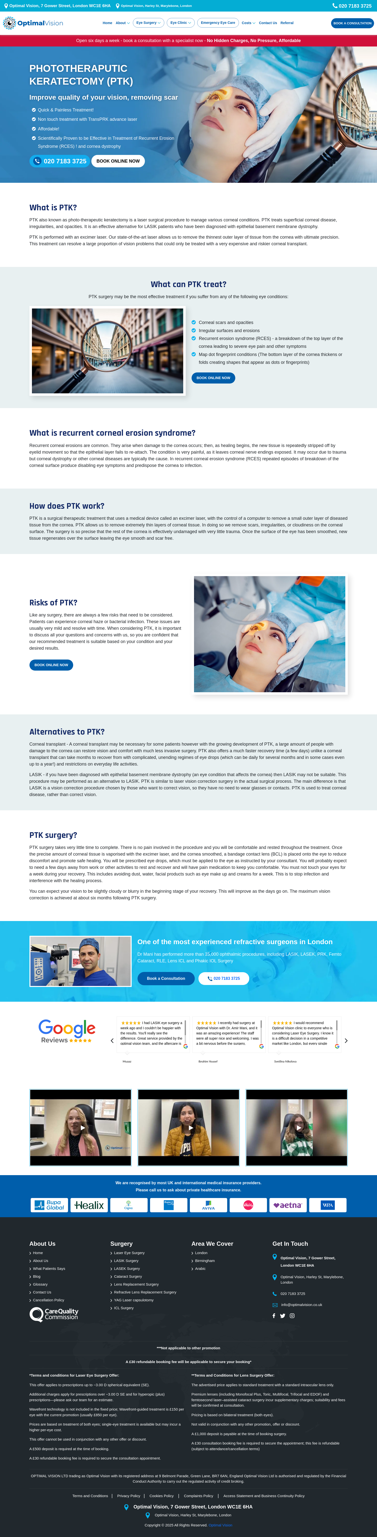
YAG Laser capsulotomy (134, 1300)
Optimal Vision (220, 1525)
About (121, 23)
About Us (40, 1261)
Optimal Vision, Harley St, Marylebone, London (156, 6)
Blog (37, 1276)
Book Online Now (118, 160)
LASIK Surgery (126, 1261)
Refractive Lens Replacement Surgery (145, 1292)
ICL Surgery (124, 1308)
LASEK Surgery (127, 1268)
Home (107, 23)
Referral (286, 23)
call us (155, 1190)
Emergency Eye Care (218, 23)
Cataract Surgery (128, 1276)
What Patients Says (49, 1268)
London (201, 1253)
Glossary (40, 1284)
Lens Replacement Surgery (136, 1284)
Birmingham (205, 1261)
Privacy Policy (128, 1496)
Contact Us (268, 23)
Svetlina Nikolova (285, 1061)
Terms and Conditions (90, 1496)
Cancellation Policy (48, 1300)
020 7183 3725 (224, 978)
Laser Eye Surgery (129, 1253)
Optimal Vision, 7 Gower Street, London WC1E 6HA (60, 5)
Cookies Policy (162, 1496)
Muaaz (127, 1061)
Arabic (200, 1268)
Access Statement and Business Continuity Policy (264, 1496)
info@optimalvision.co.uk (301, 1305)
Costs (246, 23)
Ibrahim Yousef (208, 1061)
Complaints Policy (199, 1496)
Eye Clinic (178, 23)
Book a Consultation (353, 23)
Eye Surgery (147, 23)
